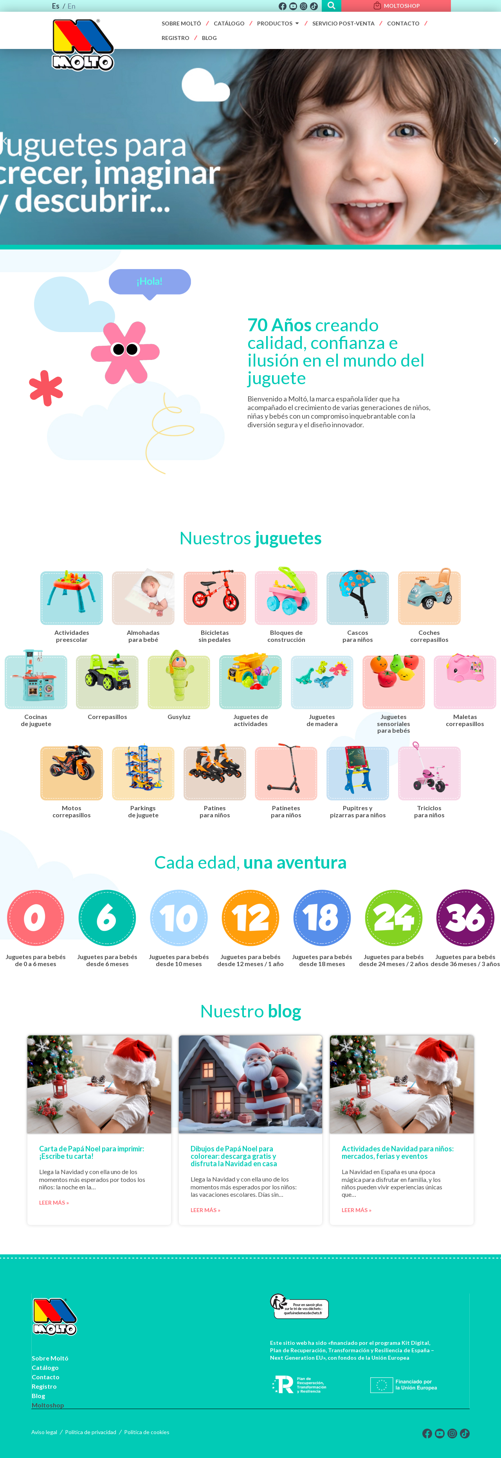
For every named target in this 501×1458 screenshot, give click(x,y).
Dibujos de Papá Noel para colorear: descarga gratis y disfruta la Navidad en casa (234, 1156)
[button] (5, 141)
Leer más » (54, 1202)
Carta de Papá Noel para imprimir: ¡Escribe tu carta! (91, 1152)
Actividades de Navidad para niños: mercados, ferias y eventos (398, 1152)
